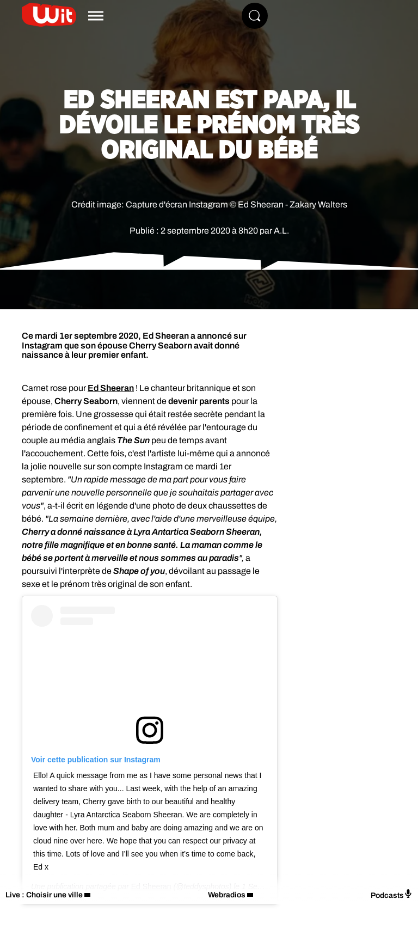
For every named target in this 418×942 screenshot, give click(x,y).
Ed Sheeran (111, 388)
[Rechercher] (255, 16)
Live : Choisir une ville (44, 895)
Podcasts (392, 894)
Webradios (226, 895)
